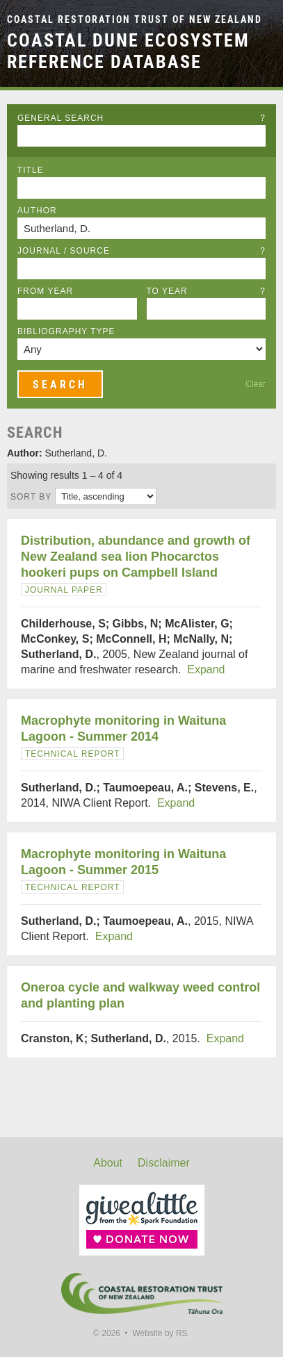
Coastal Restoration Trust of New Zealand (134, 20)
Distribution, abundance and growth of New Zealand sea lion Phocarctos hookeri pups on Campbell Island (135, 556)
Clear (255, 384)
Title (30, 170)
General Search (141, 118)
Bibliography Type (66, 331)
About (107, 1163)
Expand (206, 669)
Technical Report (72, 754)
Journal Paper (64, 590)
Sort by (30, 497)
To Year (206, 291)
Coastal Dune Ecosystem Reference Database (128, 51)
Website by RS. (160, 1333)
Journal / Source (141, 251)
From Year (45, 291)
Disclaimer (164, 1163)
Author (37, 210)
